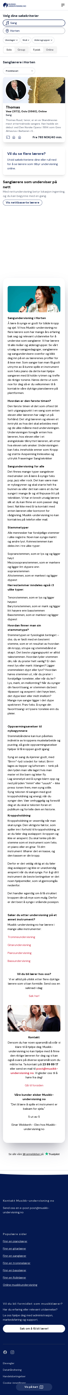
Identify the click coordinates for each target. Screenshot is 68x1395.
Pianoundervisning (20, 953)
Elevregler (8, 1363)
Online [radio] (49, 49)
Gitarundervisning (19, 945)
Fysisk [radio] (36, 49)
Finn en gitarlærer (14, 1248)
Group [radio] (21, 49)
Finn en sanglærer (14, 1256)
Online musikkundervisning (20, 1285)
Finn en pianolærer (15, 1241)
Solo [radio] (9, 49)
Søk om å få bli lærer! (34, 1328)
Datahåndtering (12, 1369)
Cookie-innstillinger (14, 1382)
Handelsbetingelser (14, 1376)
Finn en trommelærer (16, 1263)
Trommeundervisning (21, 937)
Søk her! (34, 996)
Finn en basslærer (14, 1270)
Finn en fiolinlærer (14, 1277)
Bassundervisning (19, 961)
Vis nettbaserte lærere (22, 202)
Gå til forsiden (34, 1085)
